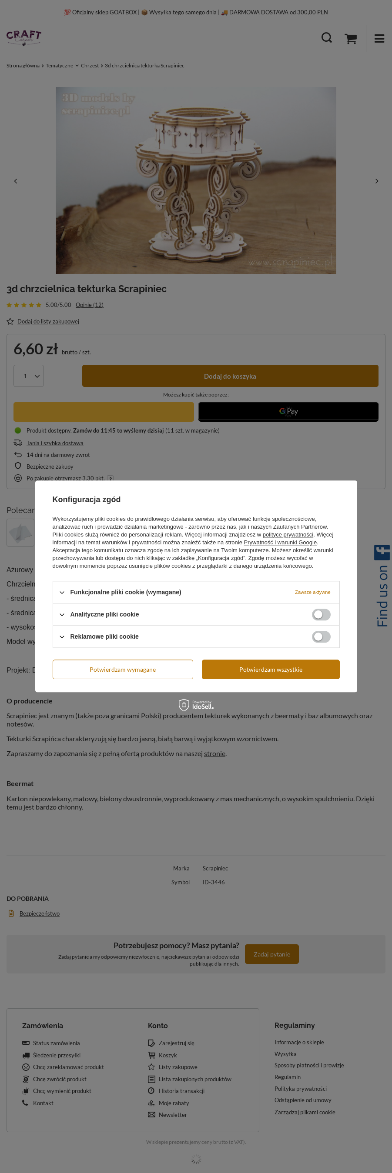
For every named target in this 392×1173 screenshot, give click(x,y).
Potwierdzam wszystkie (270, 669)
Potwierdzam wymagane (123, 669)
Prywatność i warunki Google (280, 542)
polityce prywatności (288, 534)
